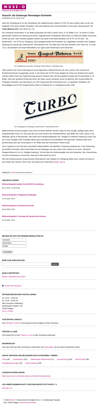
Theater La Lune (26, 335)
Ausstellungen (18, 359)
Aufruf (13, 172)
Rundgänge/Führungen (10, 363)
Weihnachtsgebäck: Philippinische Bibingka (19, 195)
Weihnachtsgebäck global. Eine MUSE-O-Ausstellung (22, 184)
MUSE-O (12, 400)
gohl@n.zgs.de (59, 162)
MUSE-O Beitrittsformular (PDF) (13, 277)
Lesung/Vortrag (62, 359)
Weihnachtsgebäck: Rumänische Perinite (18, 206)
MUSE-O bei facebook (13, 286)
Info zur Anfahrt (7, 311)
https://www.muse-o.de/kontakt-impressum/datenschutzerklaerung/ (26, 376)
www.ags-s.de (7, 388)
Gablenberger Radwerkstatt (40, 359)
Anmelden (32, 403)
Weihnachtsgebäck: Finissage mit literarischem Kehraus (24, 216)
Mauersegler (48, 347)
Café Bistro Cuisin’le (12, 323)
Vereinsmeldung (31, 363)
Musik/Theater (80, 359)
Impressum (24, 403)
